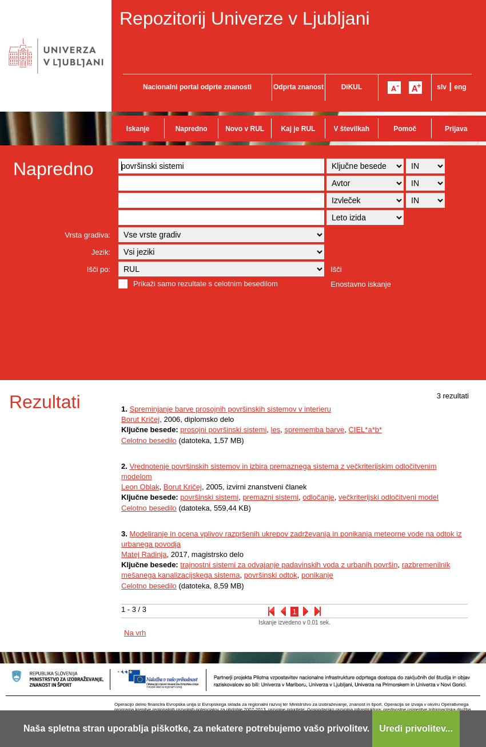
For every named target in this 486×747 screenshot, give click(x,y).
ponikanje (317, 575)
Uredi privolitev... (416, 728)
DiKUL (351, 87)
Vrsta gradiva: (87, 235)
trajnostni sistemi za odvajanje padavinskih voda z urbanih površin (288, 564)
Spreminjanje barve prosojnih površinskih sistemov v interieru (230, 409)
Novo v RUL (244, 129)
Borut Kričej (140, 419)
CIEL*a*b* (365, 429)
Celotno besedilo (149, 440)
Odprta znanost (298, 87)
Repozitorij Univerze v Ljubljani (244, 18)
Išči (336, 269)
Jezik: (100, 252)
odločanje (318, 497)
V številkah (351, 129)
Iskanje (138, 129)
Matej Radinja (144, 554)
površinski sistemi (209, 497)
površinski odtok (270, 575)
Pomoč (404, 129)
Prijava (456, 129)
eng (460, 87)
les (276, 429)
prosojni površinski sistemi (223, 429)
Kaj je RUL (298, 129)
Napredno (192, 129)
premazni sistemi (270, 497)
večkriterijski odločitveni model (388, 497)
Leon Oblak (140, 487)
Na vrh (135, 633)
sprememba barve (314, 429)
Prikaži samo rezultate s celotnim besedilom (205, 283)
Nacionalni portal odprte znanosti (197, 87)
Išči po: (98, 269)
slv (442, 87)
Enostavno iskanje (360, 284)
